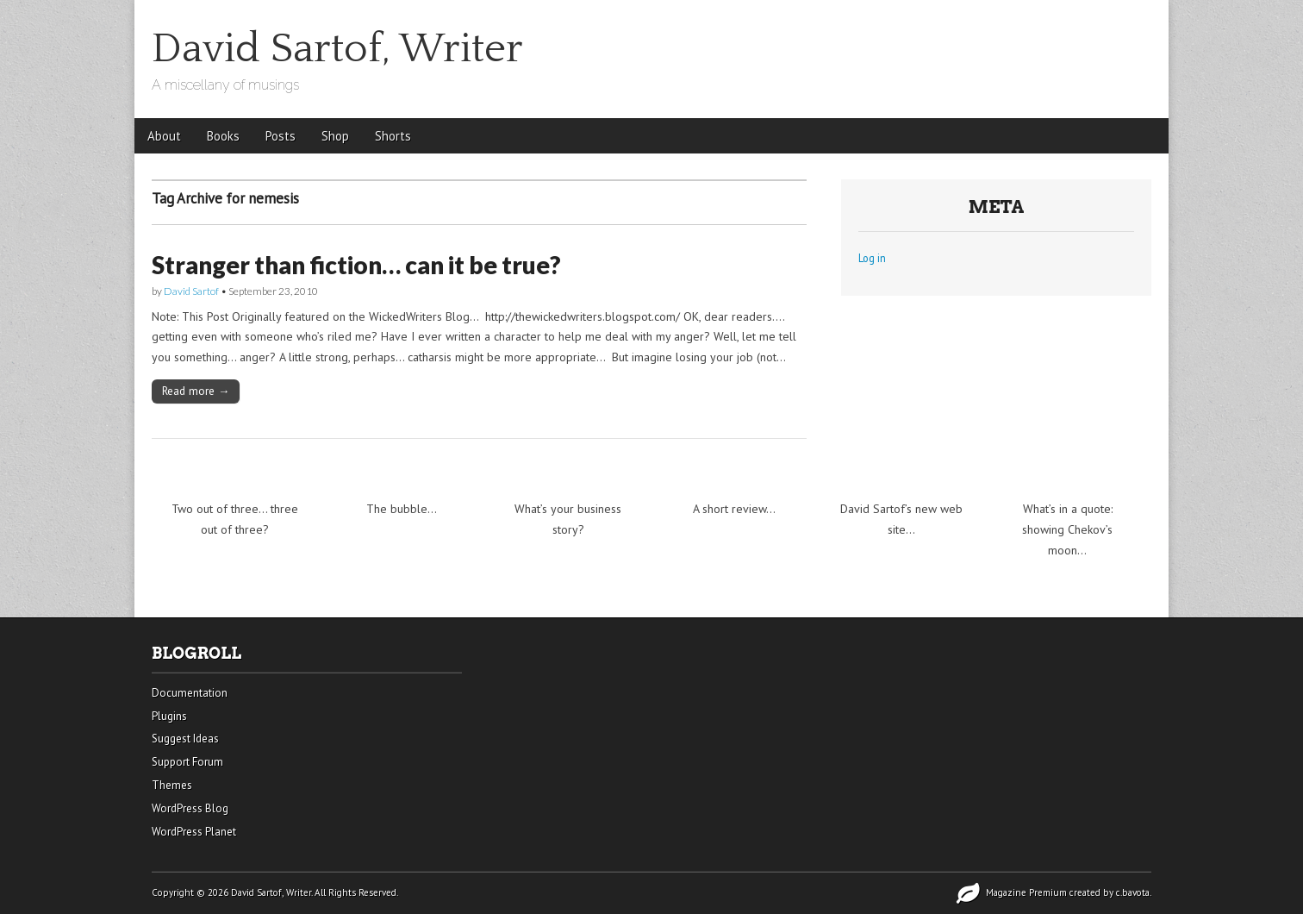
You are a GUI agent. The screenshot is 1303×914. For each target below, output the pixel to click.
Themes (172, 785)
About (164, 136)
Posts (280, 136)
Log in (872, 258)
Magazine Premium (1026, 892)
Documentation (190, 693)
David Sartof (191, 291)
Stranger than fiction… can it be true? (356, 264)
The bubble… (401, 508)
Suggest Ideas (185, 738)
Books (223, 136)
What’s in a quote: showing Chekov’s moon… (1067, 529)
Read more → (195, 390)
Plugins (169, 716)
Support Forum (187, 761)
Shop (335, 136)
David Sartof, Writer (337, 49)
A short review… (734, 508)
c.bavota (1133, 892)
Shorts (393, 136)
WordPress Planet (194, 831)
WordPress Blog (190, 808)
